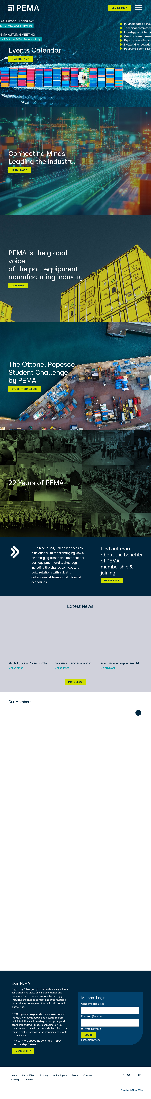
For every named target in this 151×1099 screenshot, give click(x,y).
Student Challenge (24, 389)
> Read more (16, 668)
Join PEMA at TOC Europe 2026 (73, 663)
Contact (29, 1079)
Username (92, 1003)
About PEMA (28, 1075)
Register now (21, 59)
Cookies (87, 1075)
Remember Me (92, 1028)
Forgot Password (90, 1039)
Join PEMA (18, 285)
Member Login (119, 8)
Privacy (44, 1075)
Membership (112, 580)
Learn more (19, 170)
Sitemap (15, 1079)
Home (14, 1075)
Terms (75, 1075)
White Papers (60, 1075)
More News (75, 682)
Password (92, 1016)
